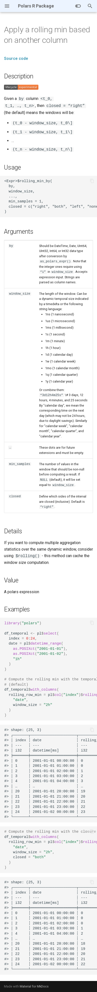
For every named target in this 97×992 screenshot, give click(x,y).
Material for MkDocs (34, 986)
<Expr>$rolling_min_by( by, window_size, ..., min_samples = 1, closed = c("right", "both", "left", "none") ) (50, 196)
